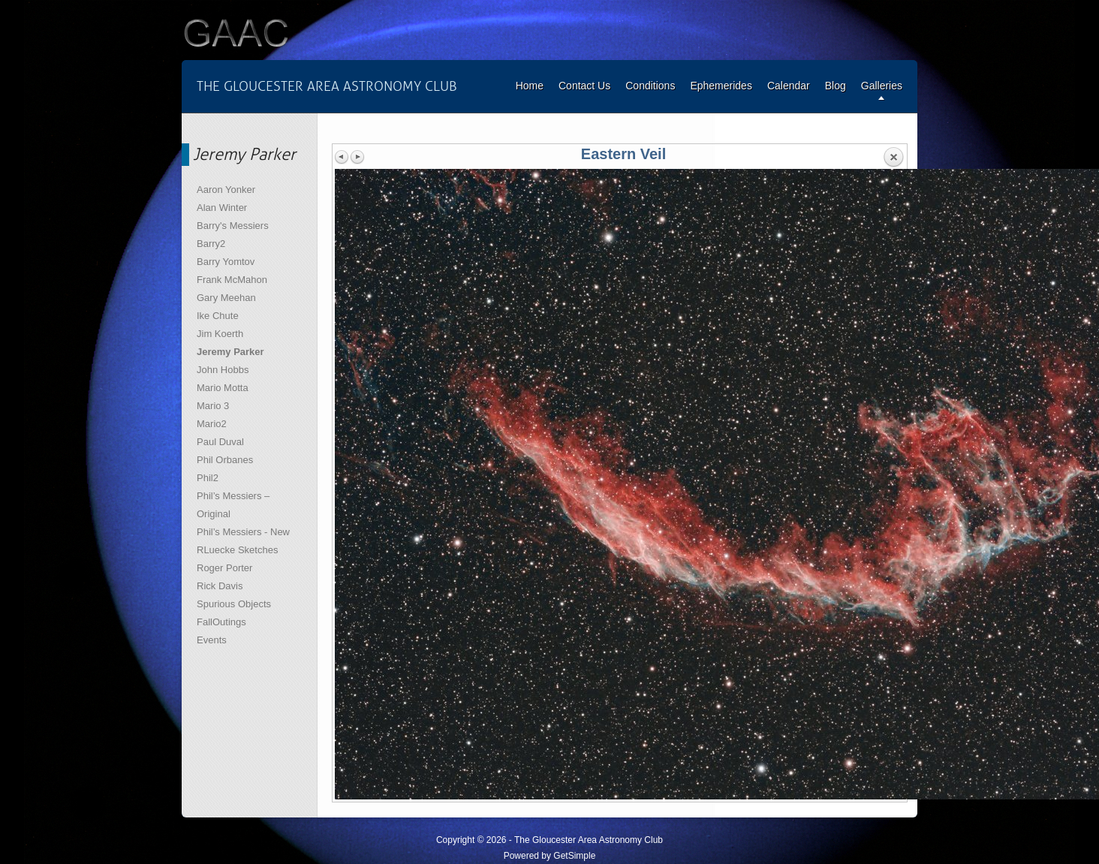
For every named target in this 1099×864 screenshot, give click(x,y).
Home (529, 86)
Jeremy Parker (230, 351)
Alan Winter (222, 207)
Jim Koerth (220, 333)
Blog (835, 86)
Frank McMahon (232, 279)
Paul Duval (220, 441)
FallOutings (221, 622)
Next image (357, 156)
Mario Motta (222, 387)
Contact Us (584, 86)
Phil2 (207, 477)
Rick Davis (219, 586)
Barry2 (211, 243)
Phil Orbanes (225, 459)
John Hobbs (222, 369)
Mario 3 (213, 405)
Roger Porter (224, 567)
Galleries (881, 86)
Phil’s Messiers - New (243, 531)
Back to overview (893, 157)
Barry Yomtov (225, 261)
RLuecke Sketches (237, 549)
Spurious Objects (234, 604)
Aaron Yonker (226, 189)
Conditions (650, 86)
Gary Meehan (226, 297)
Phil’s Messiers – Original (233, 504)
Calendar (788, 86)
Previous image (342, 156)
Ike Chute (218, 315)
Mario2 (212, 423)
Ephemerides (721, 86)
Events (212, 640)
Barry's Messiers (233, 225)
